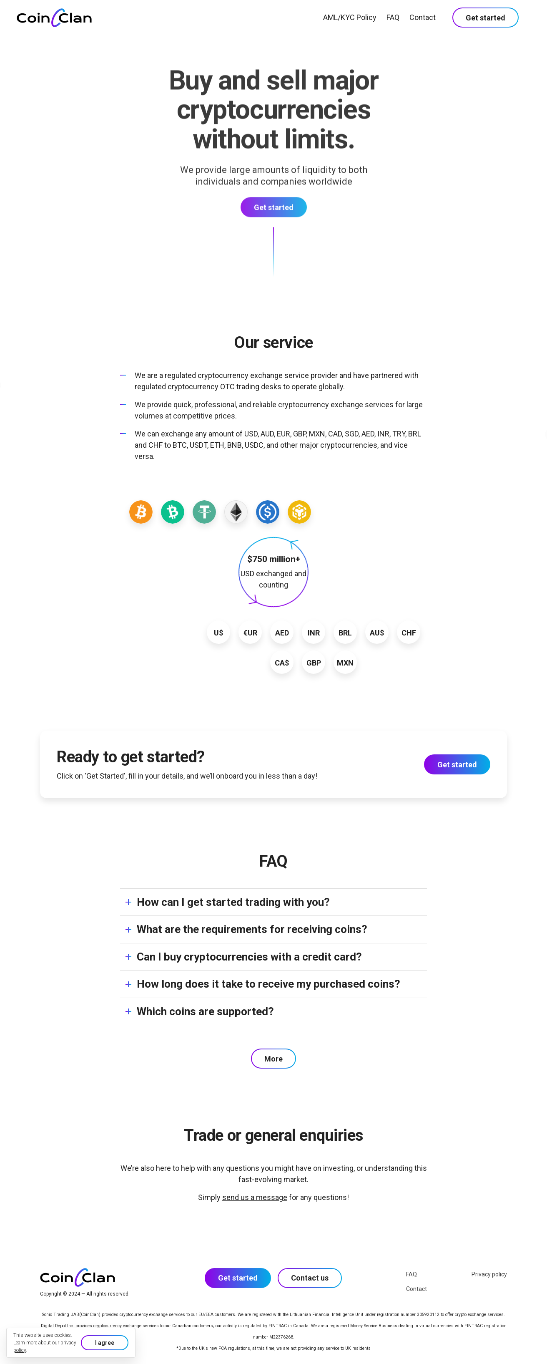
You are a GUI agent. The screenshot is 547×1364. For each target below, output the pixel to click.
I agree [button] (104, 1342)
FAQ (392, 17)
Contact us (310, 1277)
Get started (485, 17)
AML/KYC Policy (349, 17)
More (273, 1058)
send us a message (254, 1197)
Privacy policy (489, 1274)
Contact (422, 17)
